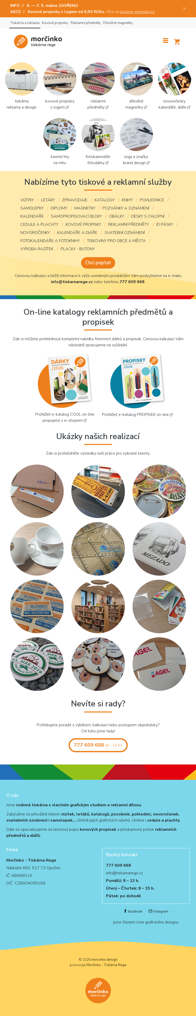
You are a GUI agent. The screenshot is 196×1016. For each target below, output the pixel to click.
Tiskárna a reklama (25, 22)
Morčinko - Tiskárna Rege (106, 964)
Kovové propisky (55, 22)
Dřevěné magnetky (118, 22)
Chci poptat (98, 262)
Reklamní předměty (86, 22)
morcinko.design (104, 959)
